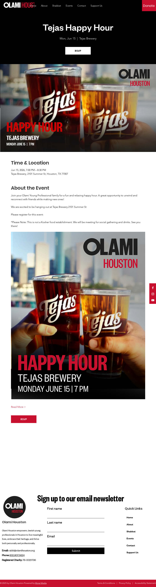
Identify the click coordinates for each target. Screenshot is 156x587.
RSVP (78, 50)
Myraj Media (41, 583)
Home (130, 517)
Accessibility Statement (145, 583)
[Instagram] (153, 294)
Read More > (18, 406)
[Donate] (149, 6)
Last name (54, 522)
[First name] (75, 515)
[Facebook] (153, 288)
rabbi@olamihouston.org (22, 550)
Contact (131, 545)
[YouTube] (153, 300)
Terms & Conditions (106, 583)
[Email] (75, 543)
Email (51, 536)
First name (54, 508)
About (130, 524)
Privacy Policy (125, 583)
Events (130, 538)
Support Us (132, 552)
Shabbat (131, 531)
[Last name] (75, 529)
